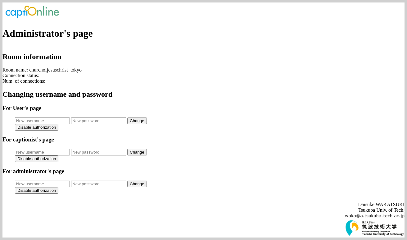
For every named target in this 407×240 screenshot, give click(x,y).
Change (137, 120)
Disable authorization (36, 127)
